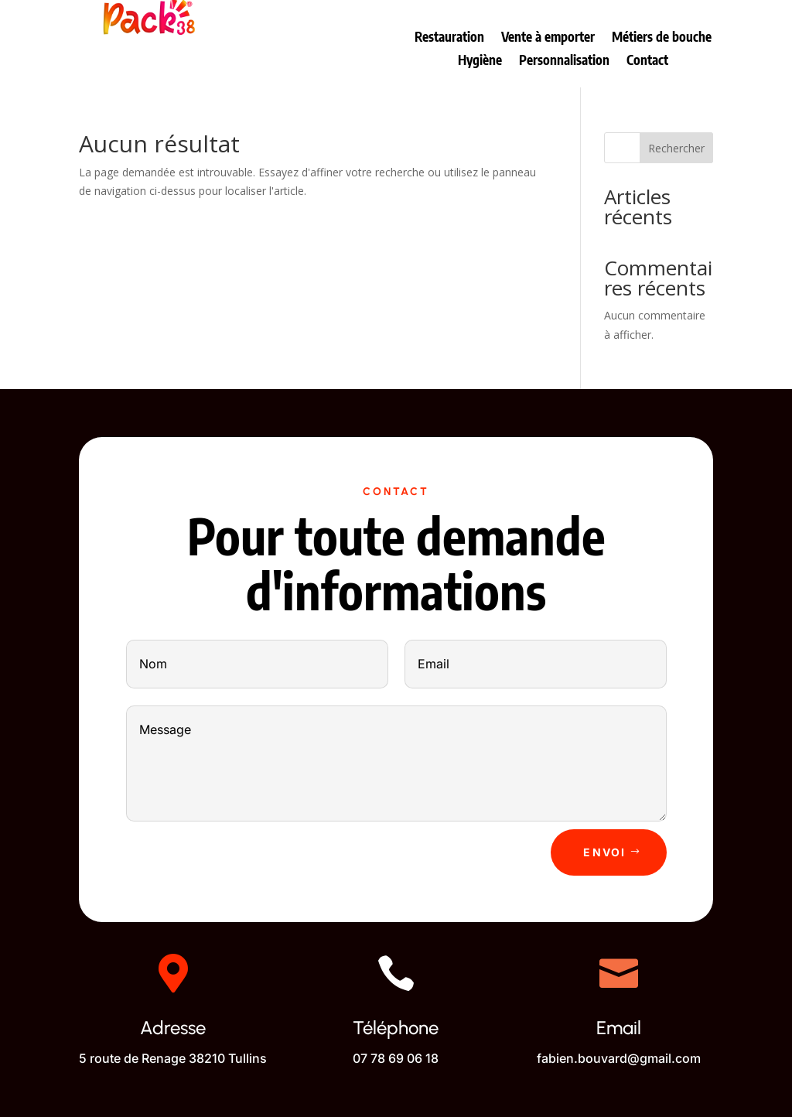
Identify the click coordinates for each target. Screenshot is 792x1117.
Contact (647, 61)
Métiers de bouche (662, 38)
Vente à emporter (548, 38)
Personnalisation (564, 61)
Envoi (604, 852)
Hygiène (480, 61)
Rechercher (676, 148)
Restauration (449, 38)
